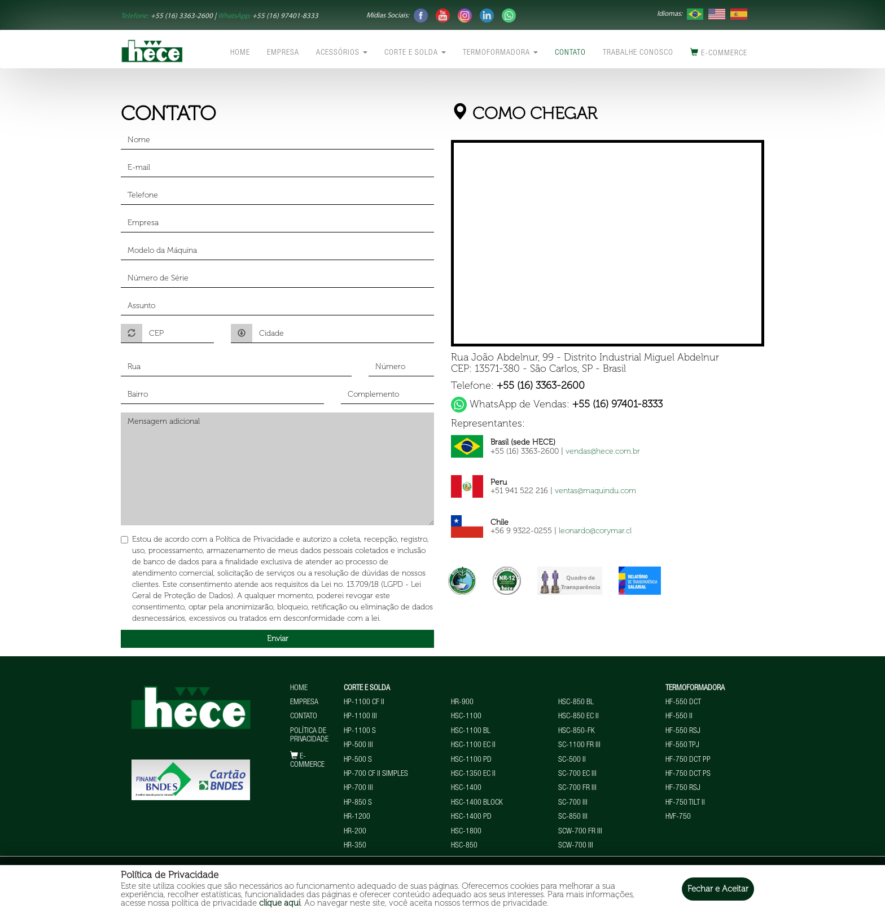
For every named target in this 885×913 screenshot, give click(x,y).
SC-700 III (573, 803)
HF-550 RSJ (682, 731)
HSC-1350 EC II (473, 774)
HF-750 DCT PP (688, 760)
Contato (570, 53)
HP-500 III (358, 745)
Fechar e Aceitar (717, 889)
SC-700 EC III (577, 774)
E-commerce (718, 53)
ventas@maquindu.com (595, 490)
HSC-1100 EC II (473, 745)
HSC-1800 (466, 832)
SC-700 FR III (577, 788)
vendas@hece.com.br (603, 451)
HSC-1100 (466, 717)
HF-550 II (679, 717)
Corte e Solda (415, 53)
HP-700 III (358, 788)
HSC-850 (464, 846)
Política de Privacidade (309, 735)
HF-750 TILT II (685, 803)
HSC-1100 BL (470, 731)
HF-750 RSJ (682, 788)
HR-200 (355, 832)
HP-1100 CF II (364, 702)
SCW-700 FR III (580, 832)
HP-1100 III (360, 717)
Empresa (283, 53)
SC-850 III (573, 817)
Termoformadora (500, 53)
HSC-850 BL (576, 702)
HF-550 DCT (683, 702)
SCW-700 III (575, 846)
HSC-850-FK (576, 731)
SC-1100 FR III (579, 745)
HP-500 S (358, 760)
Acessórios (341, 53)
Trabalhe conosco (638, 53)
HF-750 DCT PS (688, 774)
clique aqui (279, 903)
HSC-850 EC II (578, 717)
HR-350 (355, 846)
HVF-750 (678, 817)
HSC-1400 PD (471, 817)
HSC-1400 (466, 788)
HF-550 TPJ (682, 745)
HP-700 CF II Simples (376, 774)
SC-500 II (572, 760)
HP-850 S (358, 803)
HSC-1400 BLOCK (477, 803)
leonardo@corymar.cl (595, 530)
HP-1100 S (360, 731)
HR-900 (462, 702)
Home (240, 53)
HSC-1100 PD (471, 760)
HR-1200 (357, 817)
